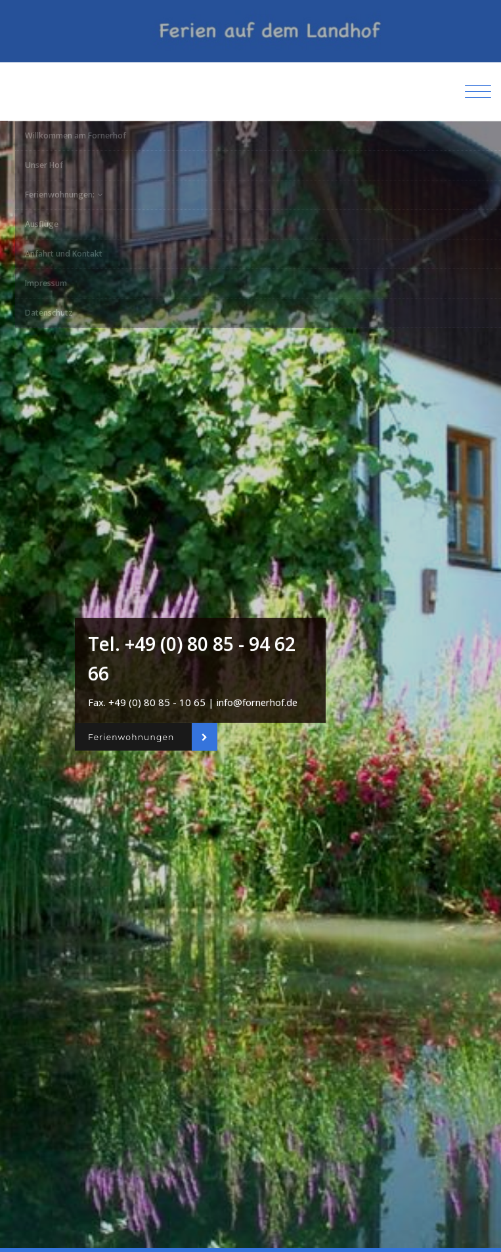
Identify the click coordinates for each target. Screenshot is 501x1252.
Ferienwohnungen (131, 736)
